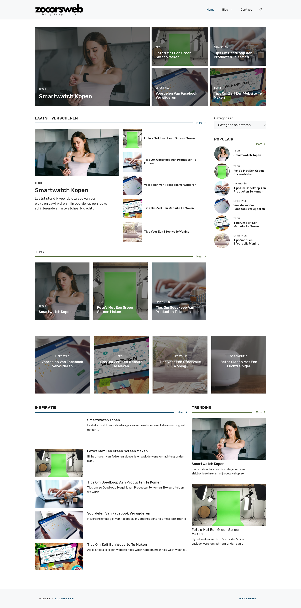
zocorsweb (64, 598)
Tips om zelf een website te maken (238, 95)
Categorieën (223, 118)
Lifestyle (163, 87)
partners (247, 598)
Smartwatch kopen (65, 96)
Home (210, 9)
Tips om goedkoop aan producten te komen (233, 55)
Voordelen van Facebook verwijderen (176, 95)
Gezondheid (239, 356)
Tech (42, 89)
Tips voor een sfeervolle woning (167, 231)
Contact (246, 9)
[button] (261, 9)
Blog (229, 9)
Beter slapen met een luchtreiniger (238, 364)
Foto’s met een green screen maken (173, 55)
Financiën (221, 47)
